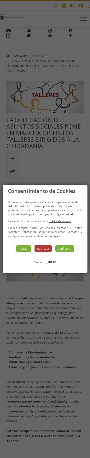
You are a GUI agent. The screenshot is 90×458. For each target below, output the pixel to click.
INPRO (52, 262)
